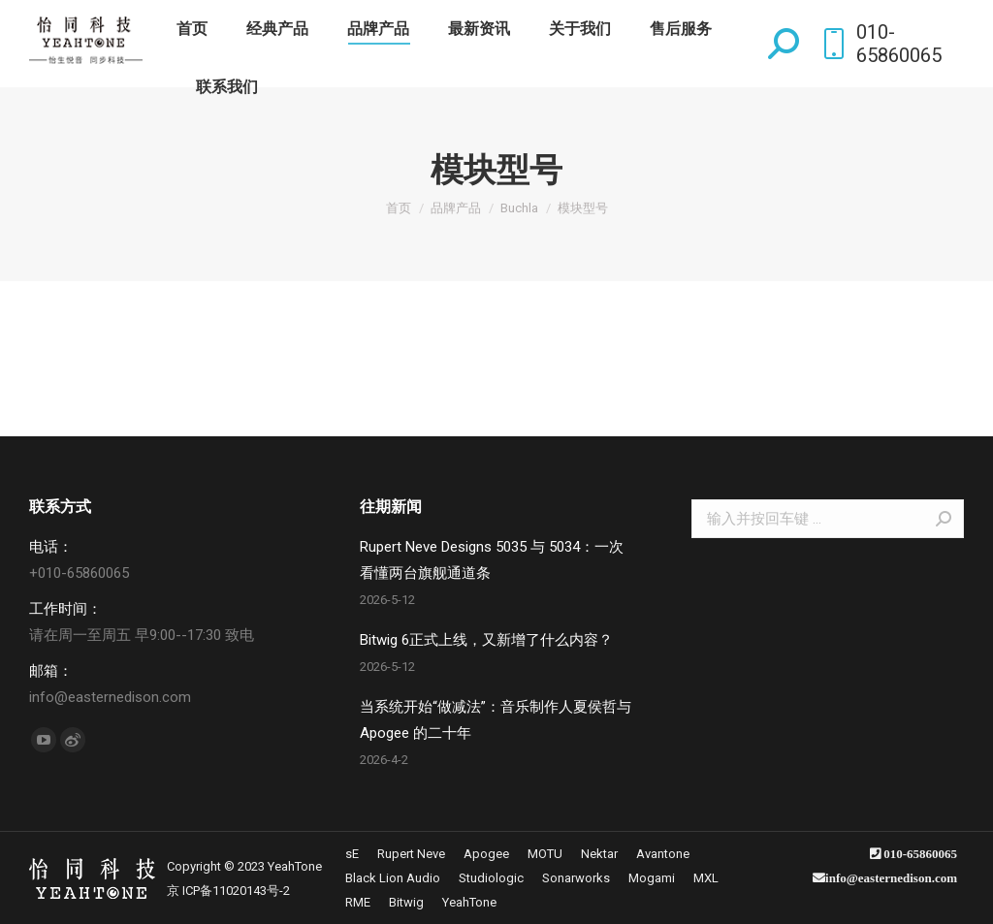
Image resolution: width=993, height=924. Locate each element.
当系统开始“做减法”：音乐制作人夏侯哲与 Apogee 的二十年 (495, 720)
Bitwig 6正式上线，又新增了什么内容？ (486, 640)
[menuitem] (192, 29)
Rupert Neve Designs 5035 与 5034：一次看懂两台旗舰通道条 (492, 560)
